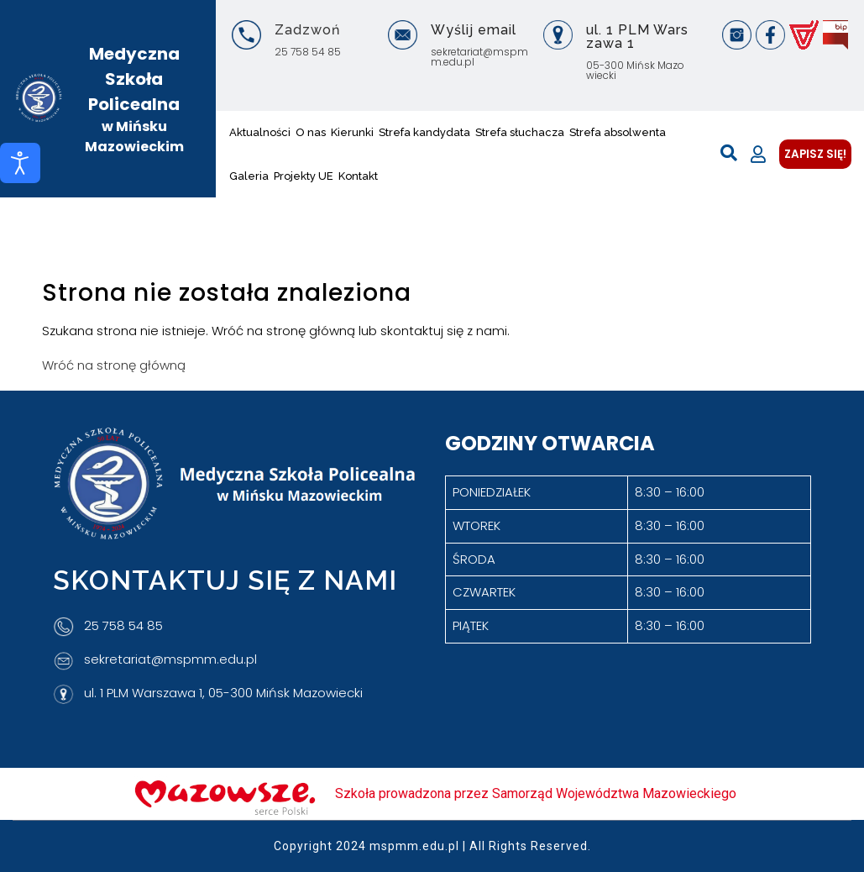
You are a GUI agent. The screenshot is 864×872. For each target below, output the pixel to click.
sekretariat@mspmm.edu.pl (479, 57)
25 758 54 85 (308, 52)
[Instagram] (736, 35)
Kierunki (352, 132)
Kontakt (358, 176)
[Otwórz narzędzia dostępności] (20, 163)
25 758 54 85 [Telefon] (123, 625)
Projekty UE (303, 176)
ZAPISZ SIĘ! (815, 154)
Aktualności (260, 132)
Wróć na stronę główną (114, 365)
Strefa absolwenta (617, 132)
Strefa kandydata (424, 132)
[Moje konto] (758, 154)
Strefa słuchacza (519, 132)
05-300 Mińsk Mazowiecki (635, 70)
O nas (311, 132)
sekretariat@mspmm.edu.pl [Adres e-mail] (170, 659)
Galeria (249, 176)
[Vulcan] (804, 35)
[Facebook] (770, 35)
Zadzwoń (307, 30)
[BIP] (835, 35)
